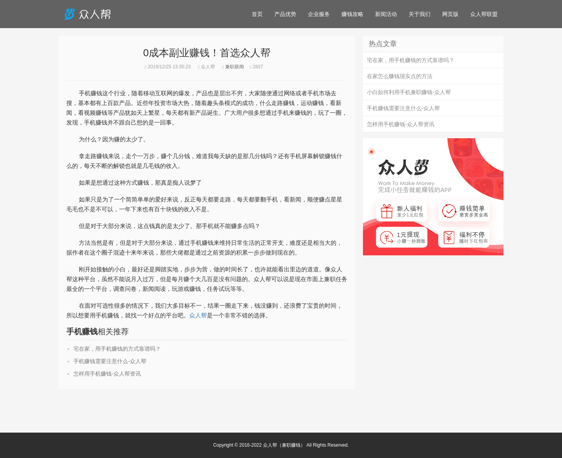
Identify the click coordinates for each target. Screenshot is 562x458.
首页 (257, 14)
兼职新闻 (234, 67)
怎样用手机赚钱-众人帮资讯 (107, 374)
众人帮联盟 (484, 14)
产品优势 (285, 14)
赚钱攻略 (352, 14)
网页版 (450, 14)
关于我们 (419, 14)
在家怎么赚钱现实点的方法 (399, 76)
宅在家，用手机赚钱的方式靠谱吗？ (117, 349)
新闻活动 (386, 14)
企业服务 (319, 14)
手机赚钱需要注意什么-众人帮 (109, 361)
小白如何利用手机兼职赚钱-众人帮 (409, 92)
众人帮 (198, 315)
